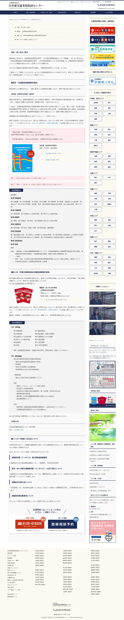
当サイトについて (85, 2)
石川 (109, 177)
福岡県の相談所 (95, 577)
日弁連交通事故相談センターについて (17, 550)
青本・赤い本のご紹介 (23, 27)
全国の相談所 (11, 563)
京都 (109, 193)
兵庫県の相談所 (67, 584)
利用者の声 (77, 12)
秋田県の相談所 (39, 558)
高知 (109, 246)
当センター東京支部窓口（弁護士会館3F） (44, 310)
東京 (109, 140)
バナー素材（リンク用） (14, 590)
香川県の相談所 (95, 565)
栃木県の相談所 (39, 572)
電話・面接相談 (30, 12)
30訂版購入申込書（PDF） (54, 153)
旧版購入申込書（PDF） (53, 160)
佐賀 (109, 257)
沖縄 (109, 273)
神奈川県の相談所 (40, 584)
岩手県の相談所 (39, 553)
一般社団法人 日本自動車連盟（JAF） (100, 490)
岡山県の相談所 (95, 555)
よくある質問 (109, 12)
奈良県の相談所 (67, 586)
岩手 (109, 102)
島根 (109, 220)
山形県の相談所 (39, 563)
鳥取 (95, 220)
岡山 (95, 225)
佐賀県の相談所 (95, 579)
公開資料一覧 (11, 577)
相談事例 (93, 12)
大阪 (95, 198)
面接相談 (9, 558)
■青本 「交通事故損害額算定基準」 (27, 31)
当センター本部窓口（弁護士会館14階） (45, 123)
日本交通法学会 (94, 483)
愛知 (109, 167)
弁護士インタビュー (12, 568)
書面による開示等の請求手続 (15, 580)
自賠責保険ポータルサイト (97, 487)
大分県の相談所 (95, 586)
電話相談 (9, 553)
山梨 (95, 156)
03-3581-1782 (18, 430)
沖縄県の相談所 (95, 594)
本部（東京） (11, 587)
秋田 (109, 108)
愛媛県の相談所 (95, 570)
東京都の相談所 (39, 582)
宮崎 (109, 268)
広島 (109, 225)
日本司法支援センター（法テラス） (99, 470)
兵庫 (109, 198)
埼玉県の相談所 (39, 577)
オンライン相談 (11, 555)
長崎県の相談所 (95, 582)
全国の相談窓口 (62, 12)
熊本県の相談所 (95, 584)
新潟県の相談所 (67, 555)
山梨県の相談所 (67, 550)
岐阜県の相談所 (67, 558)
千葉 (95, 140)
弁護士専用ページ (98, 2)
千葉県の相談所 (39, 579)
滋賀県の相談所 (67, 577)
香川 (95, 241)
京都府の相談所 (67, 579)
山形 (109, 113)
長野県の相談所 (67, 553)
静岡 (95, 167)
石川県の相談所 (67, 570)
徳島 (109, 241)
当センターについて (62, 2)
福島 (95, 119)
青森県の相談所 (39, 555)
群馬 (95, 135)
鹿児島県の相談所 (96, 591)
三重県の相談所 (67, 591)
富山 (95, 177)
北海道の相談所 (39, 550)
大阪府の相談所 (67, 582)
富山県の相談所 (67, 567)
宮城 (95, 113)
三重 (95, 209)
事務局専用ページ (110, 2)
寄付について (74, 2)
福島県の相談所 (39, 565)
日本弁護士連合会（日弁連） (97, 474)
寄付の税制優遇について (14, 572)
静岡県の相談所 (67, 560)
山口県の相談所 (95, 560)
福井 (95, 183)
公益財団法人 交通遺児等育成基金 (99, 455)
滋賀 (95, 193)
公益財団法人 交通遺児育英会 (98, 451)
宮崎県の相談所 (95, 589)
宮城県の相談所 (39, 560)
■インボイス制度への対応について (27, 39)
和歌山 (109, 204)
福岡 (95, 257)
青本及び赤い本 (11, 575)
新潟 (95, 161)
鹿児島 (96, 273)
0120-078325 (106, 4)
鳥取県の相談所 (95, 550)
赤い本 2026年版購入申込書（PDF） (57, 300)
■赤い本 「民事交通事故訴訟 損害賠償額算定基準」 (32, 35)
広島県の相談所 (95, 558)
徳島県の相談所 (95, 567)
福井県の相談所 (67, 572)
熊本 (109, 262)
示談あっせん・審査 (46, 12)
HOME (15, 12)
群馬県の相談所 (39, 575)
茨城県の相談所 (39, 570)
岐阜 (109, 161)
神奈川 (96, 145)
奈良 (95, 204)
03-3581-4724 (94, 509)
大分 (95, 268)
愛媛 (95, 246)
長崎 (95, 262)
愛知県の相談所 (67, 563)
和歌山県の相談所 (68, 589)
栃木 (109, 129)
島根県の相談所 (95, 553)
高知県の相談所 (95, 572)
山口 (95, 231)
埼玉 (109, 135)
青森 (95, 108)
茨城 (95, 129)
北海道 (96, 102)
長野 (109, 156)
